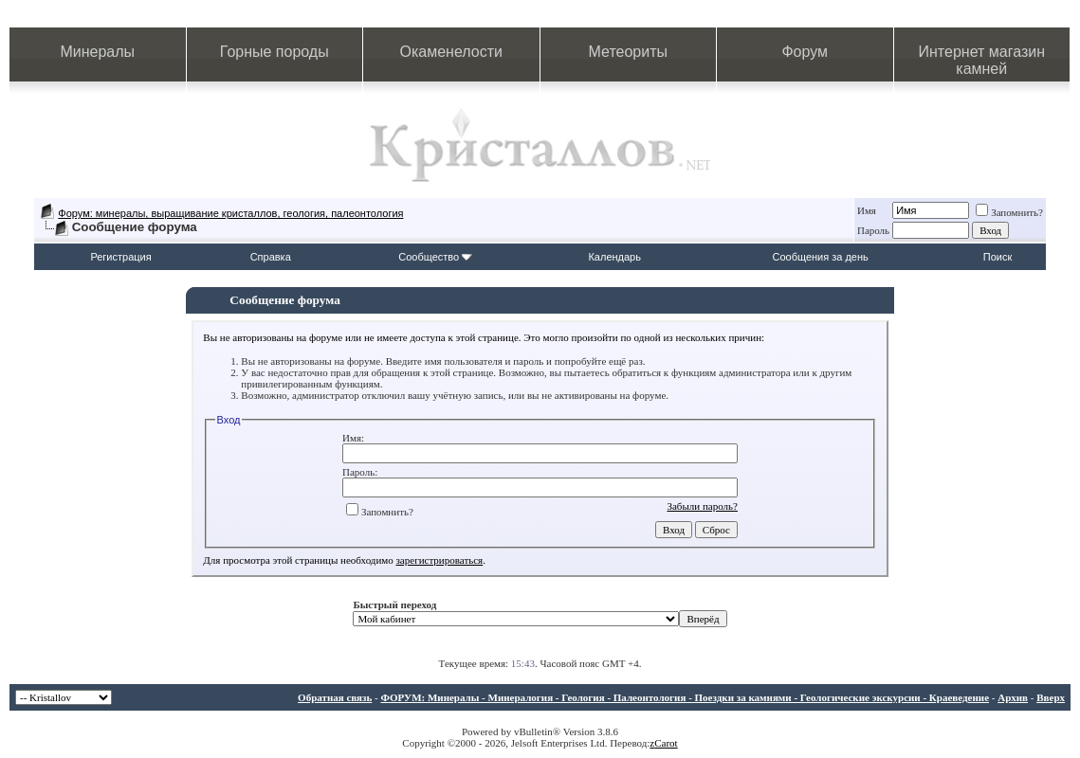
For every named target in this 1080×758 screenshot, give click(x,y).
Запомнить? (1009, 212)
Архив (1013, 697)
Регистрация (120, 256)
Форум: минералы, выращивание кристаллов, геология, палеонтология (230, 213)
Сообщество (435, 256)
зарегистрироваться (440, 560)
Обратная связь (335, 697)
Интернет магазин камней (982, 60)
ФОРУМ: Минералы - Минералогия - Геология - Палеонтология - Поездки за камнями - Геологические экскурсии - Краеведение (684, 697)
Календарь (614, 256)
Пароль (873, 230)
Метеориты (628, 52)
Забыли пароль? (702, 506)
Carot (665, 743)
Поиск (997, 256)
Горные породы (274, 52)
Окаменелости (451, 52)
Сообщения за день (820, 256)
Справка (270, 256)
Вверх (1050, 697)
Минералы (97, 52)
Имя (866, 210)
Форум (804, 52)
